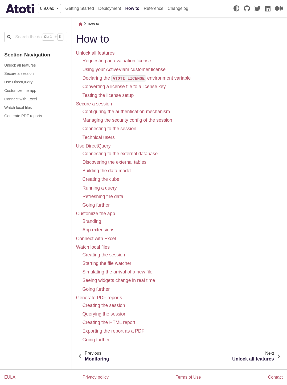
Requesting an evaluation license (117, 60)
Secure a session (19, 73)
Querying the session (104, 314)
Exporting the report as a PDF (114, 331)
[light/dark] (236, 8)
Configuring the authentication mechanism (126, 111)
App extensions (98, 229)
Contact (275, 377)
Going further (96, 205)
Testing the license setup (108, 95)
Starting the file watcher (107, 263)
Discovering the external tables (115, 162)
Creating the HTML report (109, 322)
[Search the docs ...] (35, 37)
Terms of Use (188, 377)
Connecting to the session (109, 128)
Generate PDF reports (23, 116)
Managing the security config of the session (127, 120)
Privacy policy (96, 377)
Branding (92, 221)
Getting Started (79, 8)
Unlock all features (20, 65)
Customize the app (20, 90)
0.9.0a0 (48, 8)
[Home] (80, 24)
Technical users (99, 137)
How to (132, 8)
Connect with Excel (20, 99)
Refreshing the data (103, 196)
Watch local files (18, 107)
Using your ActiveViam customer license (124, 69)
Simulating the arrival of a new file (118, 272)
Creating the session (104, 254)
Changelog (178, 8)
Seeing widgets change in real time (119, 280)
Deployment (109, 8)
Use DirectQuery (18, 82)
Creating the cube (101, 179)
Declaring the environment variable (137, 78)
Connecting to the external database (120, 153)
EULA (9, 377)
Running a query (100, 188)
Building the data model (107, 170)
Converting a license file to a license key (124, 86)
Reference (153, 8)
